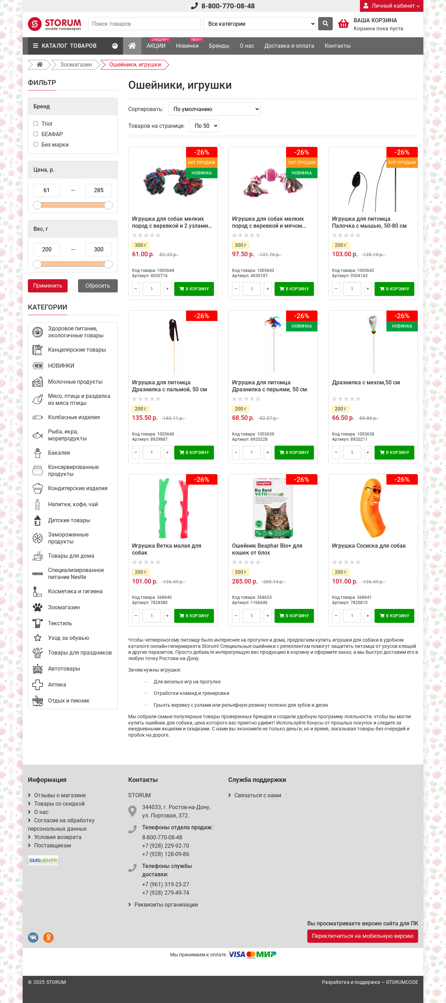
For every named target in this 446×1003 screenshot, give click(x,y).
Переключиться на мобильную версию (363, 936)
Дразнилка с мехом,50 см (366, 382)
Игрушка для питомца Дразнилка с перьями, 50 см (269, 386)
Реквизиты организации (163, 904)
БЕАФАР (52, 134)
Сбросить (97, 285)
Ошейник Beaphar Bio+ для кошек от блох (267, 549)
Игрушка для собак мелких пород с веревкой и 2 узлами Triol (170, 226)
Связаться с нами (254, 795)
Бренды (219, 45)
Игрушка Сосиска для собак (369, 545)
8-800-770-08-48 (228, 6)
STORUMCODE (402, 982)
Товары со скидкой (56, 803)
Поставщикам (49, 845)
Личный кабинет (391, 5)
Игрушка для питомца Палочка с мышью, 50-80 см (369, 222)
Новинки (190, 43)
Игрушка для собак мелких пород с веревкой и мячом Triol (268, 226)
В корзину (194, 289)
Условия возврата (55, 837)
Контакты (338, 45)
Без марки (55, 144)
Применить (47, 285)
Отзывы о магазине (57, 795)
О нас (247, 45)
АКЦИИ (159, 43)
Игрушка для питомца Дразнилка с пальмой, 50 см (169, 386)
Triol (46, 123)
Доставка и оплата (289, 45)
